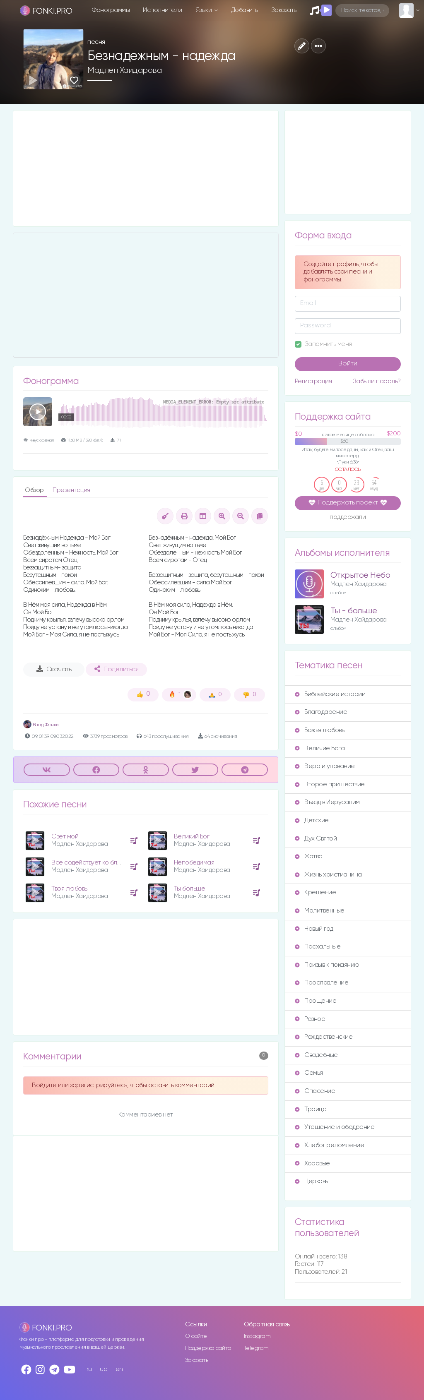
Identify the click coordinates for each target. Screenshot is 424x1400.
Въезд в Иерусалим (327, 802)
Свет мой (64, 836)
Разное (310, 1019)
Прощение (315, 1001)
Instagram (257, 1336)
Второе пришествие (330, 784)
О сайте (196, 1336)
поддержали (348, 517)
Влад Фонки (41, 725)
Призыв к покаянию (327, 965)
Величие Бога (319, 748)
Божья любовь (319, 730)
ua (103, 1369)
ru (89, 1369)
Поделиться (116, 669)
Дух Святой (316, 839)
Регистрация (313, 381)
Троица (310, 1109)
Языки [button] (204, 10)
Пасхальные (317, 947)
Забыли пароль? (377, 381)
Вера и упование (325, 766)
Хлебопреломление (329, 1145)
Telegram (256, 1348)
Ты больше (189, 889)
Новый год (314, 929)
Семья (309, 1073)
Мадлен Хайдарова (124, 70)
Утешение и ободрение (334, 1127)
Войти (347, 363)
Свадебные (316, 1055)
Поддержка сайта (208, 1348)
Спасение (315, 1091)
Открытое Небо (360, 575)
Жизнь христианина (328, 875)
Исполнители (162, 10)
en (119, 1369)
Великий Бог (192, 836)
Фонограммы (111, 10)
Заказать (283, 10)
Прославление (321, 983)
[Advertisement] (145, 168)
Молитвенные (319, 911)
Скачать (54, 669)
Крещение (315, 892)
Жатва (309, 856)
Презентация (71, 490)
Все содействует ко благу (88, 863)
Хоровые (312, 1163)
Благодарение (321, 712)
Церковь (311, 1181)
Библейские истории (330, 694)
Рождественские (323, 1037)
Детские (312, 820)
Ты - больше (353, 611)
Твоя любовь (69, 889)
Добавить (244, 10)
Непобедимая (194, 863)
